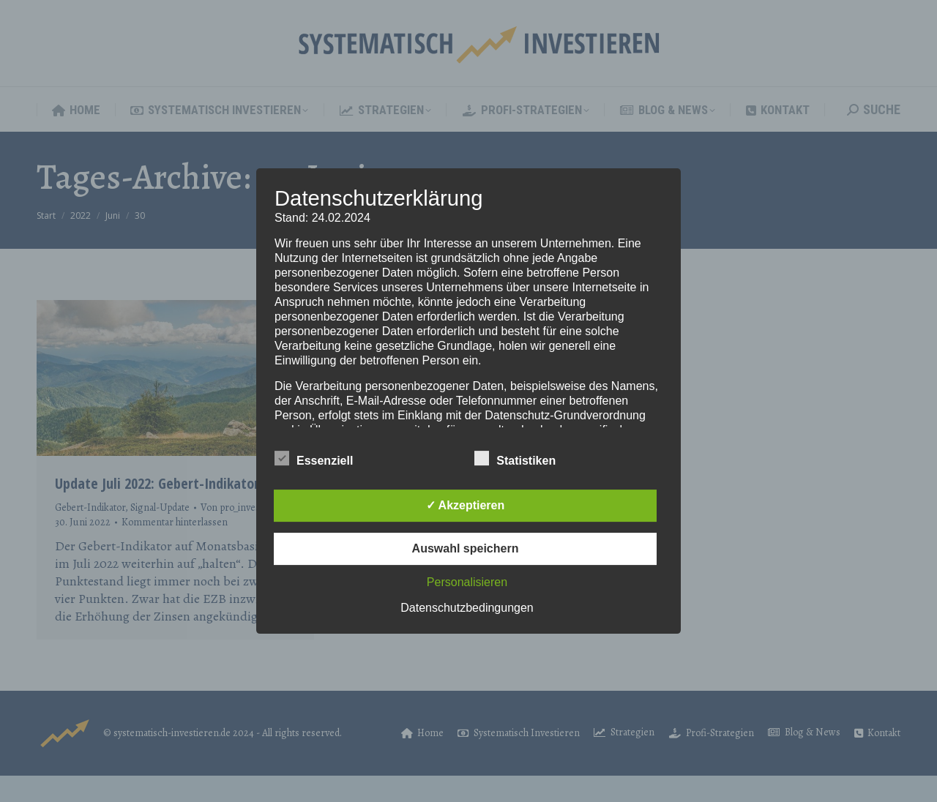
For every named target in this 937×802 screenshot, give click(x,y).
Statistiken (515, 458)
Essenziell (314, 458)
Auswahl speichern (465, 548)
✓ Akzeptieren (465, 505)
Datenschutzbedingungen (466, 608)
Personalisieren (467, 582)
